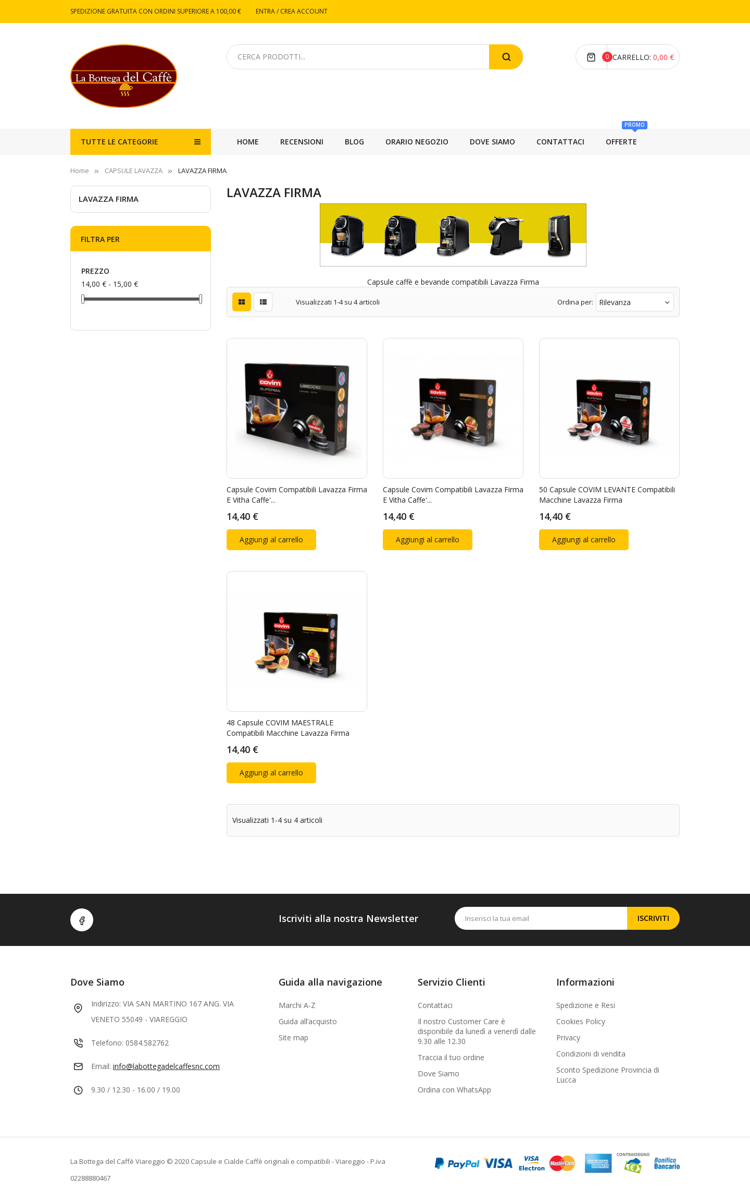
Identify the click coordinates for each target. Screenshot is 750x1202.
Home (248, 142)
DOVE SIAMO (429, 142)
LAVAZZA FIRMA (109, 198)
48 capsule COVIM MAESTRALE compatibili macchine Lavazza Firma (288, 728)
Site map (293, 1037)
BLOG (571, 142)
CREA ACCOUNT (304, 11)
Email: (101, 1066)
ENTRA (266, 11)
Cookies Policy (580, 1021)
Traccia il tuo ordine (451, 1057)
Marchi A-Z (297, 1005)
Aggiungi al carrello (271, 539)
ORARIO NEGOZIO (506, 142)
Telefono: (107, 1043)
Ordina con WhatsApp (454, 1090)
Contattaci (435, 1005)
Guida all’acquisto (308, 1021)
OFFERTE (301, 138)
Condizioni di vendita (591, 1054)
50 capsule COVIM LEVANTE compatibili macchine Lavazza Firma (607, 494)
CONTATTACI (359, 142)
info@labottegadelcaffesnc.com (166, 1066)
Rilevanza (635, 302)
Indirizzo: (106, 1004)
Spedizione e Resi (585, 1005)
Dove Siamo (438, 1073)
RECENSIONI (625, 142)
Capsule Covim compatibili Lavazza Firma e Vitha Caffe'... (297, 494)
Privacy (568, 1037)
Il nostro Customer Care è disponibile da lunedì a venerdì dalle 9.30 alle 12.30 (477, 1031)
